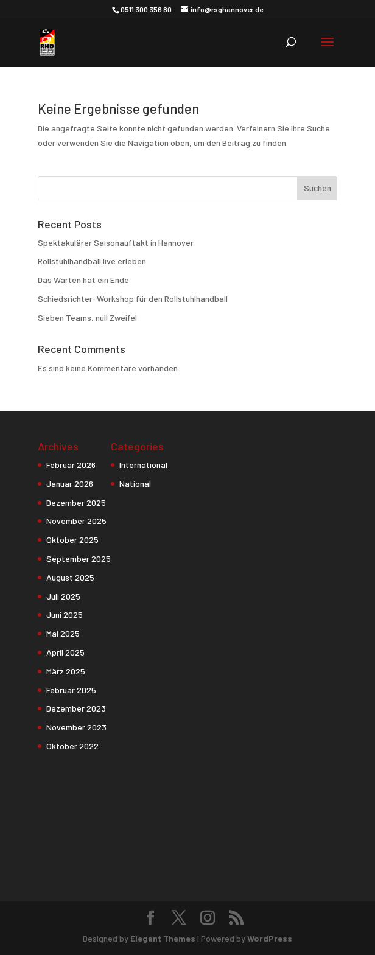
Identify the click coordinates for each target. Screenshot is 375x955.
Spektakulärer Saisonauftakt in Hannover (116, 242)
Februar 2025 (71, 690)
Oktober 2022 (72, 746)
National (135, 483)
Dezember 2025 (76, 502)
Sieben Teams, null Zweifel (87, 317)
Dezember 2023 (76, 708)
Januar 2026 (69, 483)
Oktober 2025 (72, 539)
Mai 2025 (63, 633)
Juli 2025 (63, 596)
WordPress (269, 938)
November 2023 (76, 727)
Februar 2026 (71, 465)
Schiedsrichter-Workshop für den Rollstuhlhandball (133, 298)
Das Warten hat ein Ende (83, 280)
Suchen (317, 188)
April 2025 (65, 652)
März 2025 (65, 671)
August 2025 (70, 577)
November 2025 (76, 521)
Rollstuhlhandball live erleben (92, 261)
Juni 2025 (64, 614)
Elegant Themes (162, 938)
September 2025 (78, 558)
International (143, 465)
